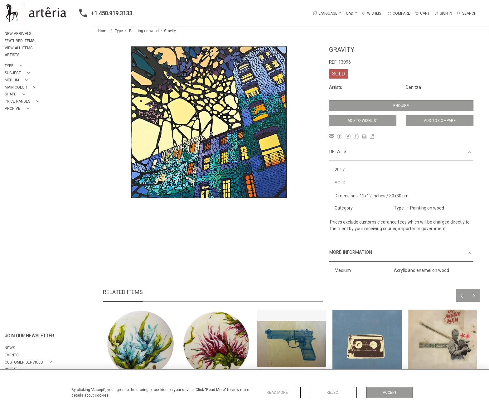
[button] (15, 66)
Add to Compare (440, 120)
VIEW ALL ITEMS (18, 48)
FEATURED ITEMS (19, 41)
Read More (277, 392)
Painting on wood (144, 31)
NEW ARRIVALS (18, 33)
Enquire (401, 106)
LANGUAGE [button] (325, 13)
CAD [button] (350, 13)
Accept (390, 392)
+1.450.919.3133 (103, 13)
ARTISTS (12, 55)
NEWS (10, 348)
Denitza (413, 87)
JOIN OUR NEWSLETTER (29, 336)
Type (119, 31)
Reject (333, 392)
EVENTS (11, 355)
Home (103, 31)
